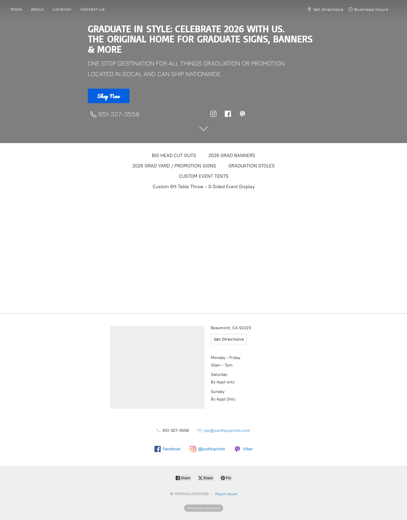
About (37, 9)
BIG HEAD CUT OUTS (174, 155)
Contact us (92, 9)
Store (16, 9)
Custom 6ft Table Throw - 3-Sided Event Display (204, 186)
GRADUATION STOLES (251, 166)
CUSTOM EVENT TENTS (203, 176)
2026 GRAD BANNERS (231, 155)
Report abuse (226, 494)
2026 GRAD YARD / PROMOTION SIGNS (174, 166)
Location (62, 9)
